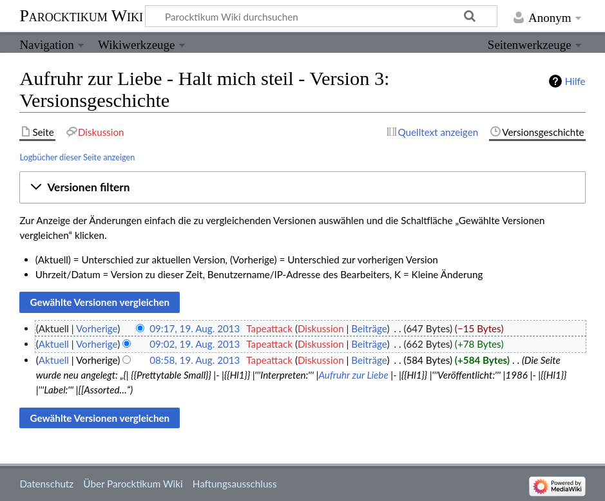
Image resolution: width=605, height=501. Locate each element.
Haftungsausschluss (235, 483)
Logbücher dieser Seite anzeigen (77, 157)
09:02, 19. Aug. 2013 (194, 344)
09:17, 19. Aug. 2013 (194, 328)
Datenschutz (46, 483)
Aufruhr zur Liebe (353, 375)
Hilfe (575, 81)
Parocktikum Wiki (81, 14)
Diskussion (321, 328)
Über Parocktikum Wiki (132, 483)
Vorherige (96, 328)
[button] (302, 187)
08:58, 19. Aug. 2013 (194, 360)
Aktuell (54, 344)
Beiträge (369, 328)
